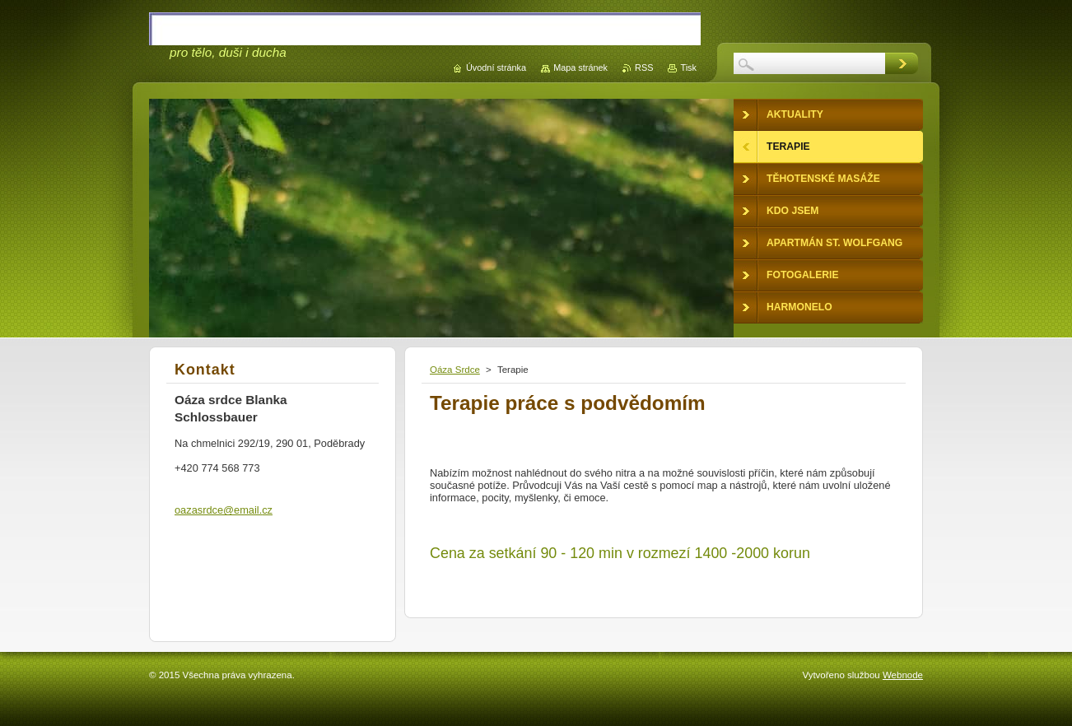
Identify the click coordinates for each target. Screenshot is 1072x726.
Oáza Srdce (455, 370)
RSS (644, 67)
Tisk (688, 67)
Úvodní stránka (496, 67)
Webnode (903, 675)
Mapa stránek (580, 67)
